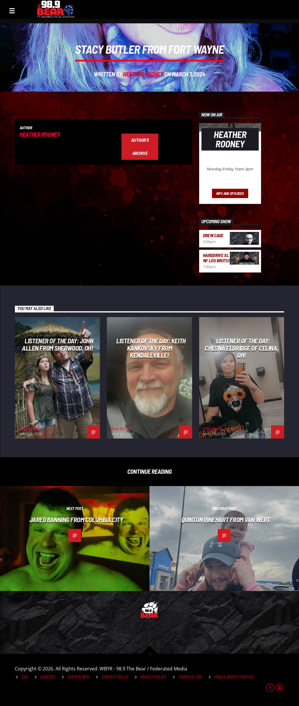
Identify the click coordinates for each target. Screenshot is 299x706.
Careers (47, 676)
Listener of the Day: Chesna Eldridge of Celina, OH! (241, 348)
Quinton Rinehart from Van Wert (225, 519)
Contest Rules (115, 676)
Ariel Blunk (28, 428)
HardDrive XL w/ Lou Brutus (217, 257)
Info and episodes (230, 193)
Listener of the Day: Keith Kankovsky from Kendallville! (150, 348)
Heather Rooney (143, 74)
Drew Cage (213, 235)
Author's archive (140, 146)
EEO (25, 676)
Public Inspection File (234, 676)
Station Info (78, 676)
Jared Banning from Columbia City (76, 519)
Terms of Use (190, 676)
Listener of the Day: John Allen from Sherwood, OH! (57, 344)
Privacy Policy (153, 676)
